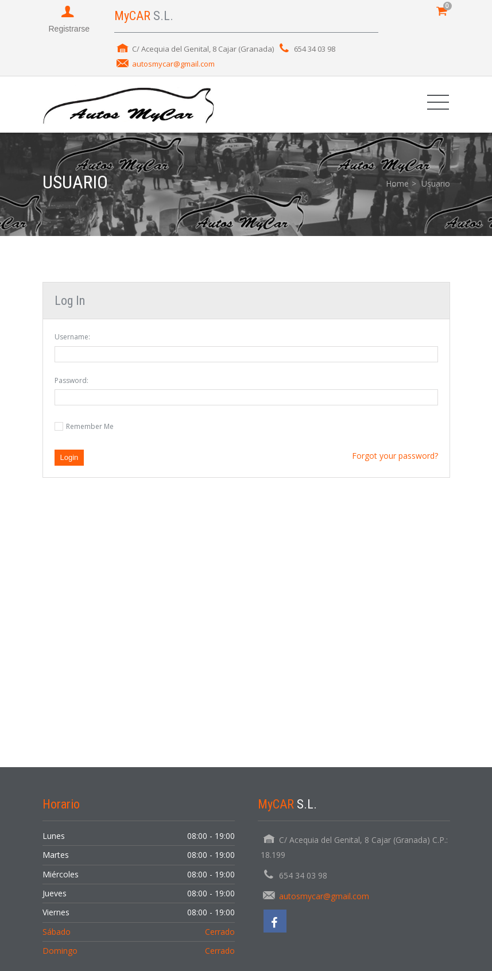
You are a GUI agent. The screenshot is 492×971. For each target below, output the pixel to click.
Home (397, 183)
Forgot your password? (395, 455)
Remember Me (90, 426)
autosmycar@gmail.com (173, 64)
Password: (71, 380)
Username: (72, 337)
